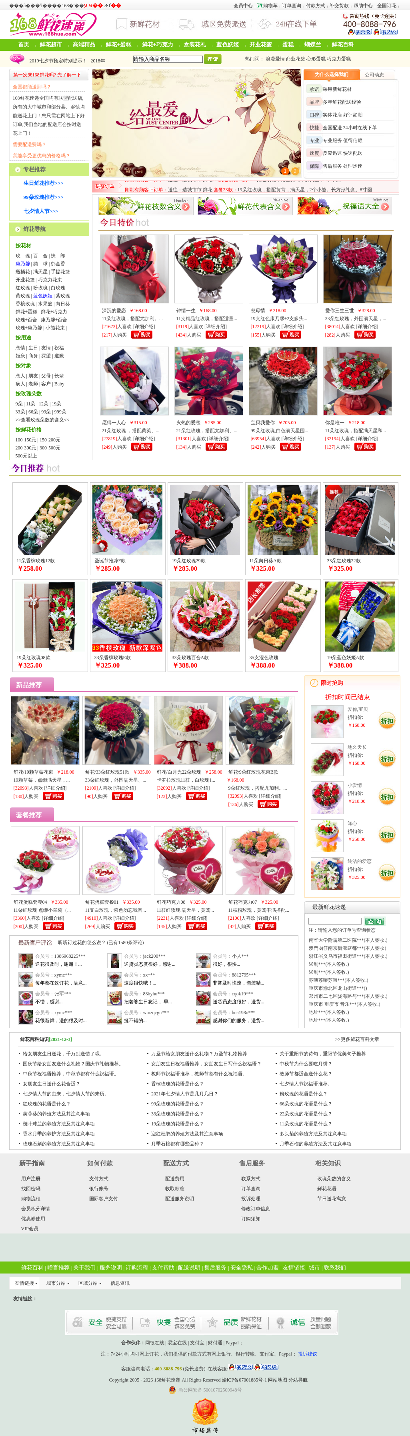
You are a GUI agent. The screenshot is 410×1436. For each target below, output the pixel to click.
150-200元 (50, 440)
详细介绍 (144, 326)
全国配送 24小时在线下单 (350, 127)
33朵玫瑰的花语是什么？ (177, 1114)
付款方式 (315, 5)
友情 (46, 348)
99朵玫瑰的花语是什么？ (177, 1104)
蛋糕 (288, 45)
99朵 (46, 412)
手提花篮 (60, 272)
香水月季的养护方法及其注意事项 (59, 1134)
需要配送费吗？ (29, 144)
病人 (20, 384)
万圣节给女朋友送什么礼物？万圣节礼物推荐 (199, 1054)
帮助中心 (363, 5)
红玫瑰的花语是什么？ (47, 1104)
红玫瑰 (23, 288)
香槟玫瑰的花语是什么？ (177, 1084)
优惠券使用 (33, 1218)
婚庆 (20, 356)
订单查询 (291, 5)
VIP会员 (29, 1228)
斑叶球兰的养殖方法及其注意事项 (59, 1124)
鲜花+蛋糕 (118, 45)
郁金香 (58, 264)
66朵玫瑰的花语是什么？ (306, 1104)
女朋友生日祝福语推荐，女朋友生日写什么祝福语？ (206, 1064)
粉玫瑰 (40, 288)
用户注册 (30, 1178)
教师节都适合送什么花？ (306, 1074)
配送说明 (189, 1268)
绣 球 (40, 264)
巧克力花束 (50, 280)
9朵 (19, 404)
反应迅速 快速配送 (342, 153)
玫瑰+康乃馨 (29, 328)
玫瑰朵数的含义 (334, 1178)
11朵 (31, 404)
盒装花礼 (195, 45)
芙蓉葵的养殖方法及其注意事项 (56, 1114)
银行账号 (98, 1188)
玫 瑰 (23, 256)
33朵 (20, 412)
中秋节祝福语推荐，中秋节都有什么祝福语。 (71, 1074)
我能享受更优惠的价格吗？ (41, 155)
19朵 (56, 404)
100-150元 (26, 440)
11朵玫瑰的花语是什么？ (306, 1124)
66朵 (33, 412)
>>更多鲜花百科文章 (357, 1039)
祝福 (59, 348)
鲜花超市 (51, 45)
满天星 (40, 272)
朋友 (33, 376)
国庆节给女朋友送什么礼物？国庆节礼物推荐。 (73, 1064)
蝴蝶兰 (312, 45)
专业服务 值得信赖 (342, 140)
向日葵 (63, 304)
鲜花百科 (343, 45)
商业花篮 (295, 59)
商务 (33, 356)
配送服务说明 (179, 1198)
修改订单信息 (255, 1208)
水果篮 (45, 304)
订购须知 (250, 1218)
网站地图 (277, 1380)
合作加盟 (267, 1268)
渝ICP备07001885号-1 (244, 1380)
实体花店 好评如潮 (342, 115)
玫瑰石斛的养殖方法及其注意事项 (59, 1144)
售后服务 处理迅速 (342, 166)
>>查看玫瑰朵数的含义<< (43, 420)
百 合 (40, 256)
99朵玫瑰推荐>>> (44, 197)
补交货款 (339, 5)
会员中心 (243, 5)
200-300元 (26, 448)
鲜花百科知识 (34, 1039)
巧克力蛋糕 (339, 59)
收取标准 (174, 1188)
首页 (23, 45)
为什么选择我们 (331, 74)
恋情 (20, 348)
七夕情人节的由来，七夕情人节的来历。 (66, 1094)
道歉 (59, 356)
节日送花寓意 (331, 1198)
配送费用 (174, 1178)
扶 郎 (58, 256)
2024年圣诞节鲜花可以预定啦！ (62, 59)
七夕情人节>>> (41, 211)
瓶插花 (23, 272)
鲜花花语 (326, 1188)
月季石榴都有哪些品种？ (177, 1144)
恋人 (20, 376)
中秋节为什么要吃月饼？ (306, 1064)
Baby (59, 384)
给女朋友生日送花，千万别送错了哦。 (63, 1054)
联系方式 (250, 1178)
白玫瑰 (58, 288)
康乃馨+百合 (54, 320)
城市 (314, 1268)
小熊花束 (55, 328)
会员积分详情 (35, 1208)
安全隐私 (241, 1268)
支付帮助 (163, 1268)
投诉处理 (250, 1198)
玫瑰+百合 (27, 320)
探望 (46, 356)
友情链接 (294, 1268)
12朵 (43, 404)
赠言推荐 (58, 1268)
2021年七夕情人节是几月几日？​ (184, 1094)
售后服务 (215, 1268)
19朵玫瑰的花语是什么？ (177, 1124)
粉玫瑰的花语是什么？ (304, 1094)
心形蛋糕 (316, 59)
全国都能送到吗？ (32, 87)
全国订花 (386, 5)
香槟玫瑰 (25, 304)
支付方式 (98, 1178)
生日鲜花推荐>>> (44, 183)
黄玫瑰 (23, 296)
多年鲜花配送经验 (342, 102)
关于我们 (84, 1268)
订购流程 (137, 1268)
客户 (46, 384)
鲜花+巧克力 (157, 45)
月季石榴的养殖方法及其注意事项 (316, 1144)
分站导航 (298, 1380)
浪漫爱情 (275, 59)
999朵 (60, 412)
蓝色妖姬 (227, 45)
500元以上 (26, 456)
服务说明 (111, 1268)
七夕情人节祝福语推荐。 (306, 1084)
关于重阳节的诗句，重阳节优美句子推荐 (323, 1054)
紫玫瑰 (63, 296)
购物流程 (30, 1198)
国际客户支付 (103, 1198)
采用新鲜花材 (337, 89)
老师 (33, 384)
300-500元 (50, 448)
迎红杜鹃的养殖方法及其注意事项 (187, 1134)
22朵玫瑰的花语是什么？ (306, 1114)
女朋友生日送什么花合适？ (51, 1084)
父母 (46, 376)
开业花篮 (261, 45)
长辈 (59, 376)
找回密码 (30, 1188)
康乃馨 (23, 264)
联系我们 (335, 1268)
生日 (33, 348)
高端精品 (84, 45)
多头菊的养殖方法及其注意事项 (313, 1134)
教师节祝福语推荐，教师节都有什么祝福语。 (199, 1074)
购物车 (267, 5)
